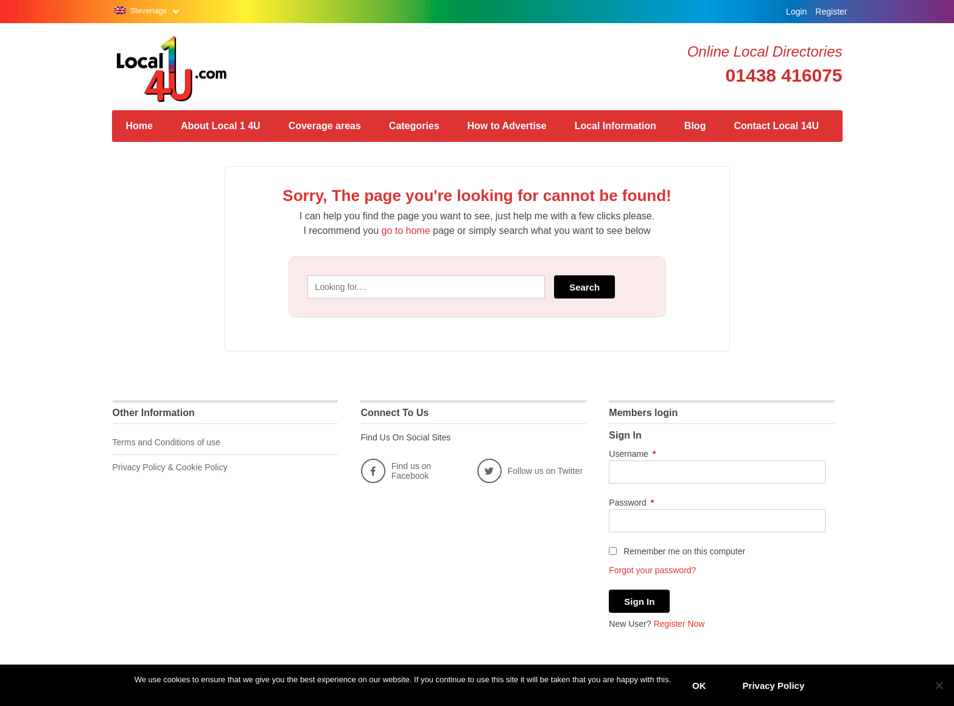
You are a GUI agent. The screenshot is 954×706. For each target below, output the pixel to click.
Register (831, 11)
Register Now (678, 624)
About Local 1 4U (221, 126)
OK (699, 685)
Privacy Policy (774, 685)
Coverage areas (325, 126)
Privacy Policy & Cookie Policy (170, 467)
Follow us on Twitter (530, 471)
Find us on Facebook (396, 471)
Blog (695, 126)
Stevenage (149, 11)
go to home (406, 230)
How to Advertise (507, 126)
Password (631, 502)
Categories (414, 126)
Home (139, 126)
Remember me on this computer (677, 551)
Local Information (615, 126)
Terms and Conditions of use (166, 442)
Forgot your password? (652, 570)
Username (632, 454)
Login (796, 11)
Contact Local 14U (776, 126)
